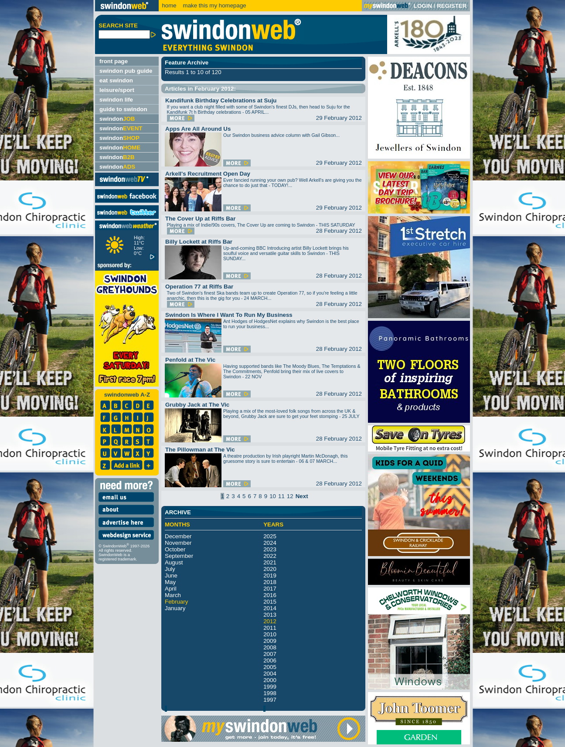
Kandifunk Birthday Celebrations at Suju (221, 100)
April (171, 588)
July (170, 569)
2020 (269, 569)
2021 (269, 562)
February (176, 601)
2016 (269, 595)
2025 (269, 536)
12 (290, 496)
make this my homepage (213, 5)
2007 (269, 654)
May (170, 582)
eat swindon (116, 80)
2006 (269, 660)
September (179, 556)
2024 (269, 543)
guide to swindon (123, 109)
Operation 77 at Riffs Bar (199, 286)
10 (272, 496)
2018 (269, 582)
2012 (269, 621)
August (174, 562)
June (171, 575)
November (178, 543)
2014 (269, 608)
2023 (269, 549)
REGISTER (451, 6)
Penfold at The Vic (190, 360)
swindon (117, 118)
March (173, 595)
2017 (269, 588)
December (178, 536)
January (175, 608)
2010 (269, 634)
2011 (269, 628)
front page (113, 61)
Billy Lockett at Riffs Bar (198, 241)
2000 (269, 680)
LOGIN (423, 6)
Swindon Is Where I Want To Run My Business (229, 315)
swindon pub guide (125, 71)
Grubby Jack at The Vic (197, 404)
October (175, 549)
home (169, 5)
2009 (269, 641)
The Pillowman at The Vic (200, 449)
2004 (269, 673)
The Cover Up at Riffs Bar (200, 218)
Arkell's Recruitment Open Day (207, 173)
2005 (269, 667)
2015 (269, 601)
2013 (269, 614)
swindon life (116, 99)
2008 (269, 647)
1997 (269, 699)
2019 (269, 575)
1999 (269, 686)
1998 (269, 693)
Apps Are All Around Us (198, 129)
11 (281, 496)
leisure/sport (116, 90)
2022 (269, 556)
